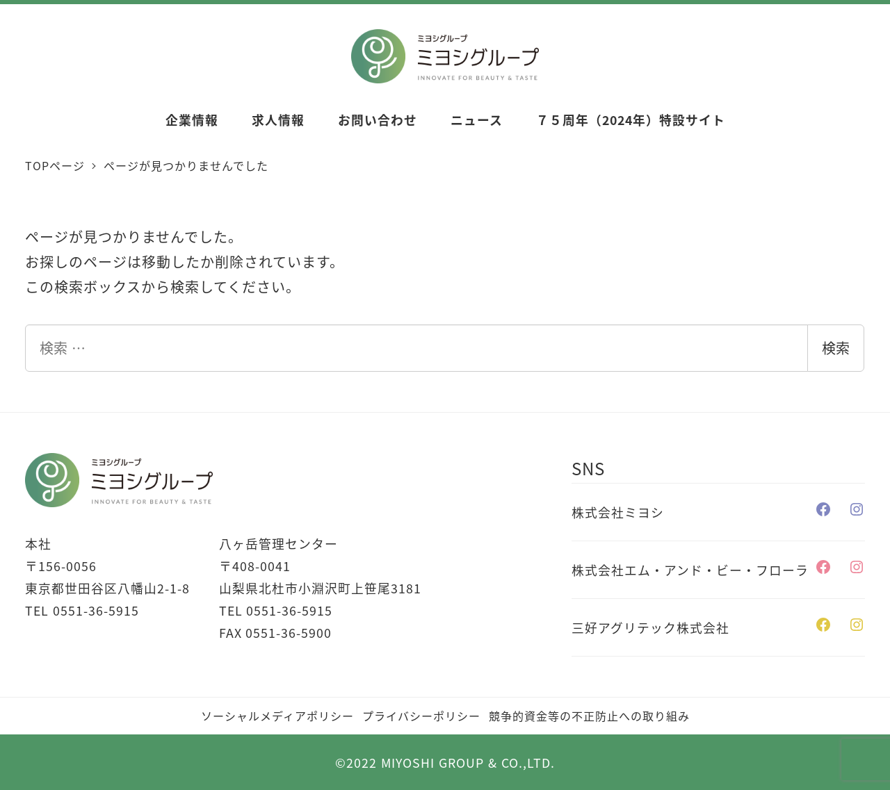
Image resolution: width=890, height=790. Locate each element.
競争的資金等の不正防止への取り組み (589, 715)
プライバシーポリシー (421, 715)
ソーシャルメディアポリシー (277, 715)
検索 (836, 348)
